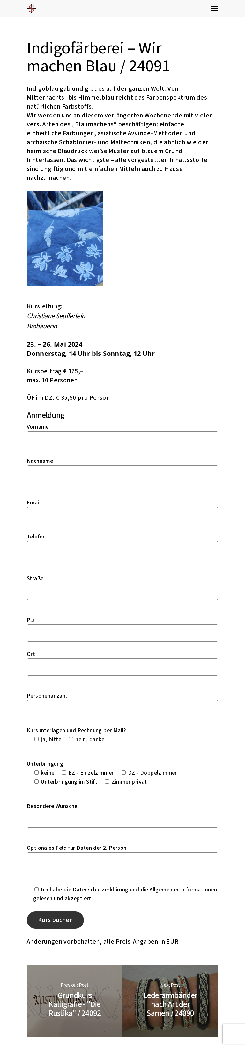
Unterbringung (45, 764)
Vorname (38, 427)
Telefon (36, 537)
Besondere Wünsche (52, 806)
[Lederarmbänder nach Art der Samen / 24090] (170, 1001)
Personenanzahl (47, 696)
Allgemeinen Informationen (183, 890)
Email (34, 503)
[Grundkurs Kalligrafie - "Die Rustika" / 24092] (74, 1001)
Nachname (40, 461)
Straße (35, 578)
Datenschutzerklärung (101, 890)
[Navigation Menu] (214, 8)
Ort (31, 654)
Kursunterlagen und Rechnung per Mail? (76, 731)
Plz (31, 620)
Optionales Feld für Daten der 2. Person (77, 848)
